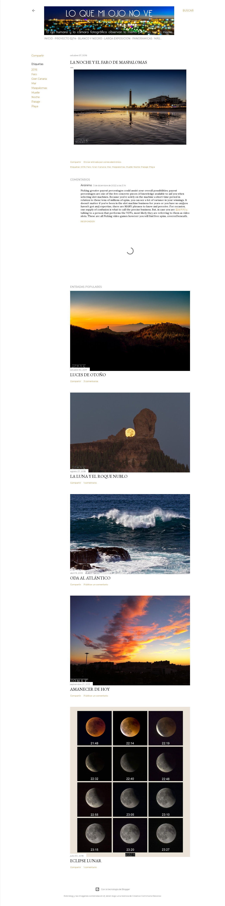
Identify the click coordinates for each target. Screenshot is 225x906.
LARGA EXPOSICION (117, 38)
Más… (158, 38)
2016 (34, 69)
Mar (33, 83)
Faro (34, 74)
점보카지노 (181, 209)
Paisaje (35, 101)
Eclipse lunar (85, 860)
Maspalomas (39, 88)
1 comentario (90, 482)
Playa (34, 106)
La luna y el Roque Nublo (98, 476)
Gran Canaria (39, 78)
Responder (88, 221)
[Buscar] (188, 10)
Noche (35, 97)
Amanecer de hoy (90, 689)
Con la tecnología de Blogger (112, 889)
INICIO (48, 38)
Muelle (35, 92)
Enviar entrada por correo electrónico (102, 162)
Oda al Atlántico (90, 578)
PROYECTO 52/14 (65, 38)
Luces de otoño (88, 374)
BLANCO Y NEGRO (90, 38)
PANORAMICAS (142, 38)
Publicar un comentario (96, 584)
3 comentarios (91, 381)
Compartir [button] (37, 55)
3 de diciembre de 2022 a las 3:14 (109, 185)
